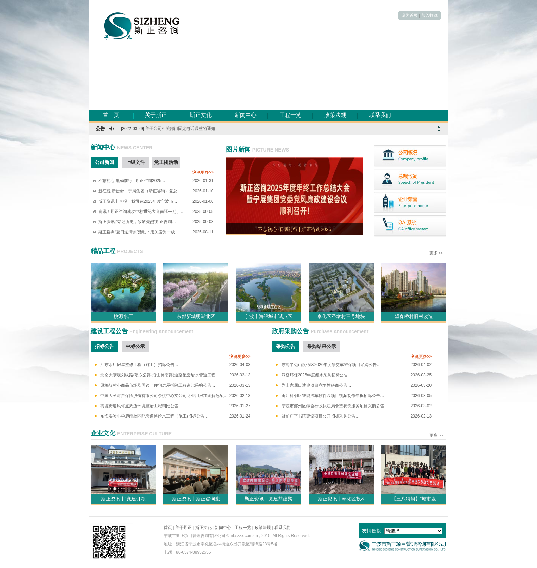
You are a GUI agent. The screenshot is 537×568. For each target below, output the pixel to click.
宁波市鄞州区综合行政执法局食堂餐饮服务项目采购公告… (335, 405)
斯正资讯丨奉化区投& (341, 498)
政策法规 (335, 115)
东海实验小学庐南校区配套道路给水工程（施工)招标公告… (154, 416)
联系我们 (380, 115)
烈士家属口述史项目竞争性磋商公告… (316, 385)
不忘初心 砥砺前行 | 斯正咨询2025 (294, 229)
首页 (168, 527)
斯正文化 (201, 115)
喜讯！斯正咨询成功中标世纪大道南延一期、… (141, 211)
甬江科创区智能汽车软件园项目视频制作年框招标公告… (333, 395)
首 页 (111, 115)
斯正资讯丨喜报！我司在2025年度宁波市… (137, 201)
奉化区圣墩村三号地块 (341, 316)
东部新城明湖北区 (196, 316)
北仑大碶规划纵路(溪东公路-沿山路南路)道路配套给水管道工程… (160, 375)
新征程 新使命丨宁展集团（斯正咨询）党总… (140, 191)
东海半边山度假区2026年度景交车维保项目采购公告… (331, 364)
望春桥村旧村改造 (414, 316)
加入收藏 (429, 15)
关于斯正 (156, 115)
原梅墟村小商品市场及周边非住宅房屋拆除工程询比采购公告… (157, 385)
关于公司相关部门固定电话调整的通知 (180, 128)
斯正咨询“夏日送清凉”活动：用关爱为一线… (138, 232)
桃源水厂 (123, 316)
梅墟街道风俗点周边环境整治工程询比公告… (141, 405)
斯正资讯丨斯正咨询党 (196, 498)
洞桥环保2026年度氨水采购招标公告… (317, 375)
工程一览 (290, 115)
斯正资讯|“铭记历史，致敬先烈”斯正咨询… (137, 221)
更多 (433, 253)
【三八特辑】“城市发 (413, 498)
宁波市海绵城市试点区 (268, 316)
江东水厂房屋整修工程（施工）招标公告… (139, 364)
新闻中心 (246, 115)
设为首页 (409, 15)
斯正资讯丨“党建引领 (123, 498)
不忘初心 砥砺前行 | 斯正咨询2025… (131, 180)
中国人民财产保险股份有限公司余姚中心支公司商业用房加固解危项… (164, 395)
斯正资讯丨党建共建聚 (268, 498)
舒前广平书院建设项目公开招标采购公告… (321, 416)
